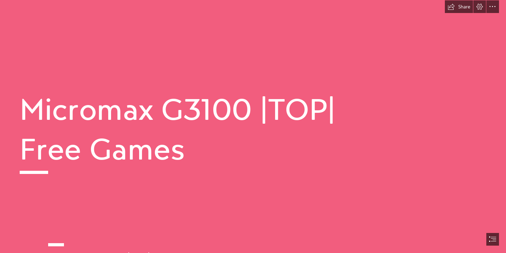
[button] (459, 6)
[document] (253, 126)
